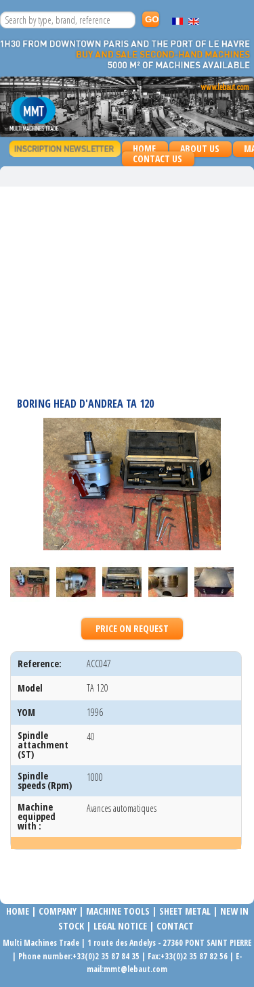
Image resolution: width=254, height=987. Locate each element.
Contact (175, 925)
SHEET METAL (185, 911)
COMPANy (58, 911)
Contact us (157, 158)
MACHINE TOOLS (117, 911)
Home (144, 148)
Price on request (132, 628)
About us (199, 148)
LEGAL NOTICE (120, 925)
